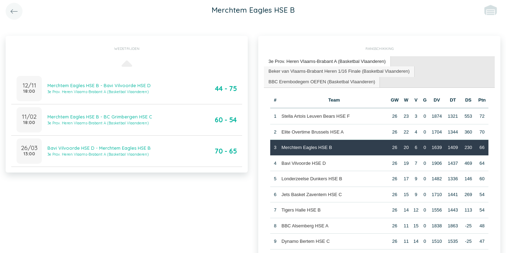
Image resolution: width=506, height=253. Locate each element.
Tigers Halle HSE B (301, 210)
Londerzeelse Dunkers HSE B (311, 178)
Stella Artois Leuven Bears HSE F (315, 116)
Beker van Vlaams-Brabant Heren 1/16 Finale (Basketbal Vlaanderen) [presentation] (339, 71)
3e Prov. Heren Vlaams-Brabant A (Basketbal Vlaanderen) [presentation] (327, 61)
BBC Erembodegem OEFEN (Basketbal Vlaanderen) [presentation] (321, 81)
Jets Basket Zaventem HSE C (311, 194)
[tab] (327, 61)
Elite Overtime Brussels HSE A (312, 132)
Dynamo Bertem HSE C (305, 241)
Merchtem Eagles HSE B (306, 147)
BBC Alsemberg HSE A (305, 225)
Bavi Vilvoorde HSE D (303, 163)
